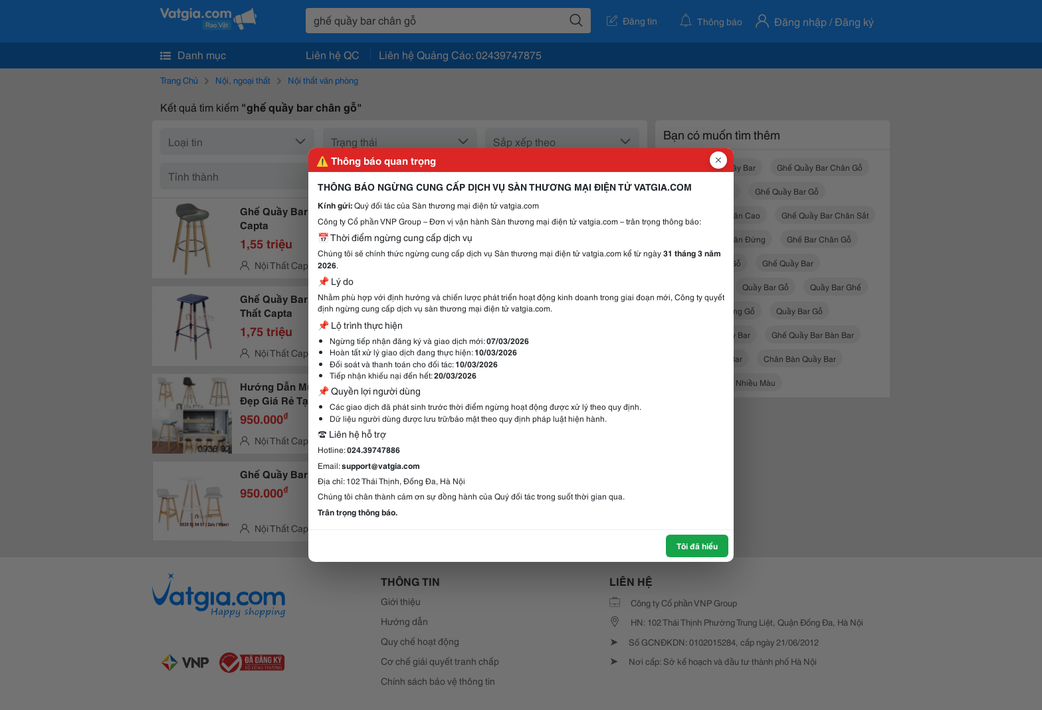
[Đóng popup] (718, 160)
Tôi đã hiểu (697, 545)
